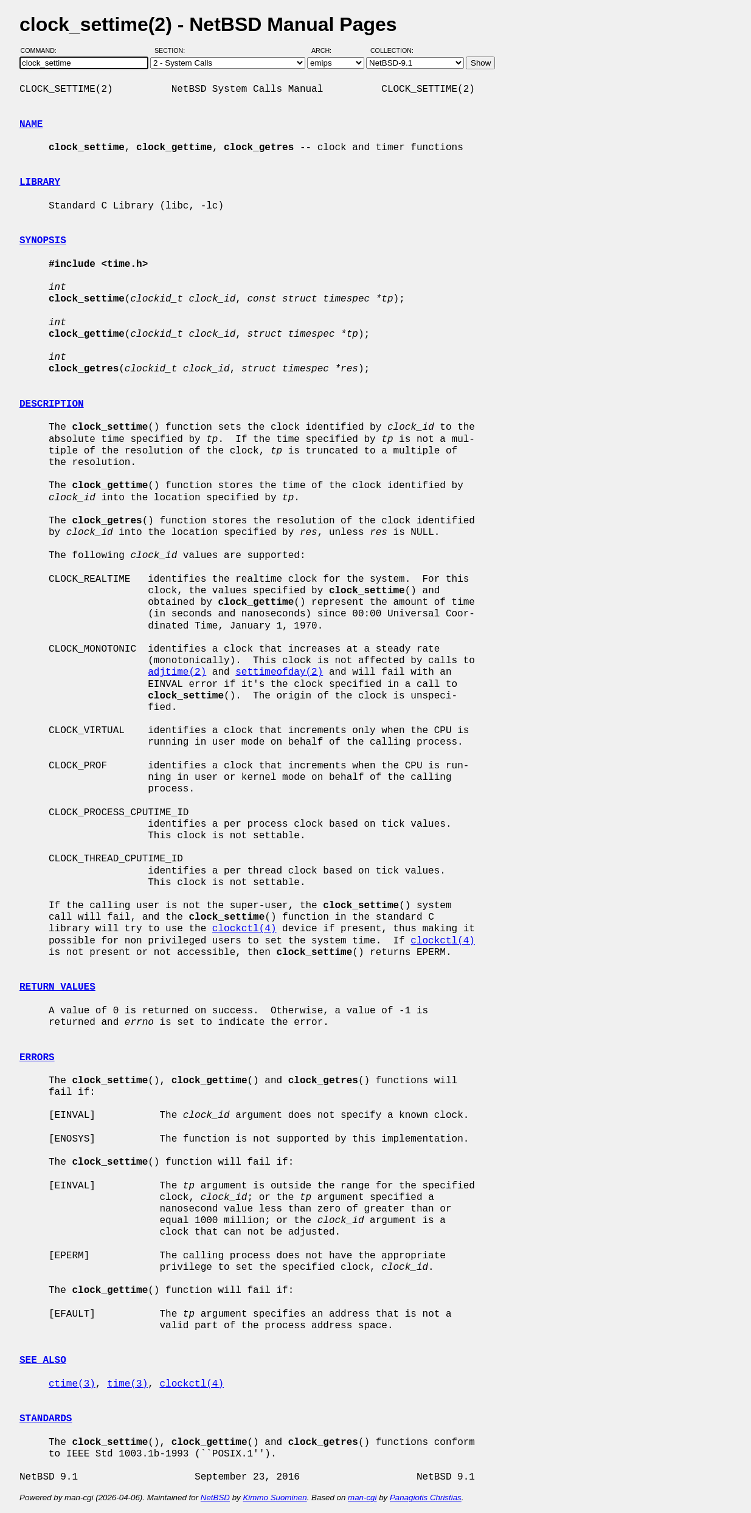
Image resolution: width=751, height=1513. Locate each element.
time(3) (127, 1384)
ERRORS (37, 1057)
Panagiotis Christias (426, 1497)
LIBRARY (39, 182)
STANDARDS (45, 1418)
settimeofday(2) (279, 672)
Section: (172, 50)
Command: (42, 50)
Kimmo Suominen (274, 1497)
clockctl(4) (244, 929)
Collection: (392, 50)
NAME (31, 124)
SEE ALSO (42, 1360)
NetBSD (215, 1497)
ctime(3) (72, 1384)
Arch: (326, 50)
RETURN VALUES (57, 987)
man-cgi (362, 1497)
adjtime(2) (177, 672)
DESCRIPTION (51, 404)
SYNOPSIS (42, 240)
